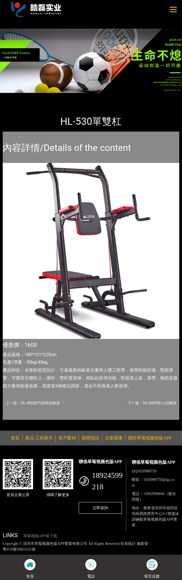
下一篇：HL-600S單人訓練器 (152, 403)
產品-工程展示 (34, 96)
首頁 (12, 96)
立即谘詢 (100, 508)
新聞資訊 (90, 438)
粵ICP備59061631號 (19, 549)
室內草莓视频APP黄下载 (73, 96)
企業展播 (113, 438)
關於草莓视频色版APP (149, 438)
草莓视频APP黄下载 (40, 536)
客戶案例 (67, 438)
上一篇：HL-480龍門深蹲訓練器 (32, 403)
